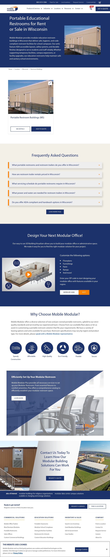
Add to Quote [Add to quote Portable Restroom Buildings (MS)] (41, 129)
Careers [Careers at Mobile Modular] (97, 534)
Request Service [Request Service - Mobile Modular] (100, 531)
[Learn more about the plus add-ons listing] (37, 398)
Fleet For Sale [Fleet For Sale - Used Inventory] (54, 2)
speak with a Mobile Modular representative (54, 334)
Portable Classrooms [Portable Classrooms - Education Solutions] (41, 524)
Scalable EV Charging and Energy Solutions (34, 496)
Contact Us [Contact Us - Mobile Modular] (99, 527)
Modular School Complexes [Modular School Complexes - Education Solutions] (44, 527)
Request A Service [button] (78, 506)
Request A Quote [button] (55, 478)
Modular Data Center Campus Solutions (69, 494)
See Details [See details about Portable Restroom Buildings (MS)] (20, 129)
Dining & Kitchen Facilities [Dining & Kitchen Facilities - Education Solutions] (43, 531)
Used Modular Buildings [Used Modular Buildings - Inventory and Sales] (73, 527)
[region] (55, 549)
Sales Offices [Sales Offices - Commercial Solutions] (8, 534)
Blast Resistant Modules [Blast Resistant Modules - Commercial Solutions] (12, 527)
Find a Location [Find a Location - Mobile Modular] (100, 524)
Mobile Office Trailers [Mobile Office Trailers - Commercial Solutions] (11, 524)
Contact (79, 8)
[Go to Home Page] (12, 9)
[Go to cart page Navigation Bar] (100, 2)
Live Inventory (65, 2)
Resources (69, 8)
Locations (58, 8)
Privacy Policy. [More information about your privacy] (18, 553)
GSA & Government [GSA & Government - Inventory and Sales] (71, 531)
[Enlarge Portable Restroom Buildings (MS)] (50, 83)
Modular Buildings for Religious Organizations (36, 494)
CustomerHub (91, 2)
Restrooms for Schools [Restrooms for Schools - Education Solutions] (42, 534)
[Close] (107, 549)
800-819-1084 (41, 2)
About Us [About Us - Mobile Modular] (98, 537)
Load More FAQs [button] (55, 212)
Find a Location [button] (97, 506)
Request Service (78, 2)
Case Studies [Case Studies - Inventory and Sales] (69, 534)
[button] (30, 97)
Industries (48, 8)
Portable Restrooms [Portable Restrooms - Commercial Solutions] (10, 531)
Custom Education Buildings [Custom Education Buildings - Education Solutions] (44, 537)
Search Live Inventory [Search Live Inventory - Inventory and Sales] (72, 524)
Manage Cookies (81, 549)
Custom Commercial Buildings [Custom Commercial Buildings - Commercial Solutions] (14, 537)
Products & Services (34, 8)
